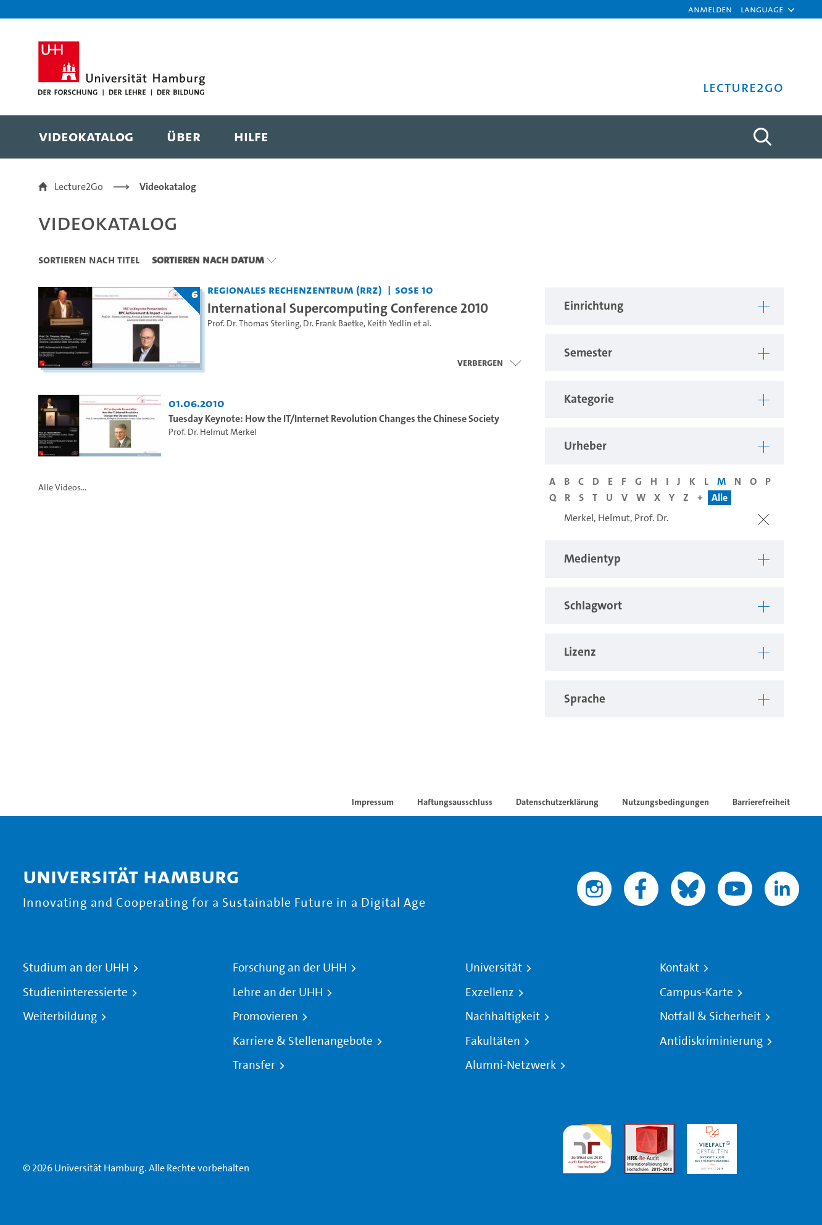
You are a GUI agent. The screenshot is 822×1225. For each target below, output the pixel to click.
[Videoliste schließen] (489, 362)
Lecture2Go (78, 186)
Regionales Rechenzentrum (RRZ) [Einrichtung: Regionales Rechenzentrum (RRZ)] (294, 289)
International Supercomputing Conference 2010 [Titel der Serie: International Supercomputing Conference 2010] (347, 308)
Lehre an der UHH (278, 992)
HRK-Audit (709, 1130)
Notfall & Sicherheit (710, 1016)
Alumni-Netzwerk (510, 1065)
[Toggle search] (762, 137)
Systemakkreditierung (774, 1130)
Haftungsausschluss (454, 802)
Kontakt (679, 968)
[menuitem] (86, 137)
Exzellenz (489, 992)
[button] (762, 9)
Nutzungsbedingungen (665, 802)
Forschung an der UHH (290, 968)
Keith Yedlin (389, 323)
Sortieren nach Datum (208, 259)
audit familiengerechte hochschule (587, 1145)
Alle (720, 497)
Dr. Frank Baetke (333, 323)
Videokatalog (167, 186)
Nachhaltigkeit (502, 1016)
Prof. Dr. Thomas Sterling (253, 323)
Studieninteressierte (75, 992)
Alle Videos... (62, 487)
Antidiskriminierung (711, 1041)
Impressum (373, 802)
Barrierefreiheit (761, 802)
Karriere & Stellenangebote (303, 1041)
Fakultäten (492, 1041)
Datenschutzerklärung (557, 802)
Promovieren (265, 1016)
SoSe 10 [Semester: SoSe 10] (414, 289)
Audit (636, 1130)
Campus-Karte (696, 992)
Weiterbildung (60, 1016)
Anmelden (710, 8)
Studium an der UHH (76, 968)
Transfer (254, 1065)
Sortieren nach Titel (88, 259)
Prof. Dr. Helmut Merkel (212, 432)
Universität (493, 968)
